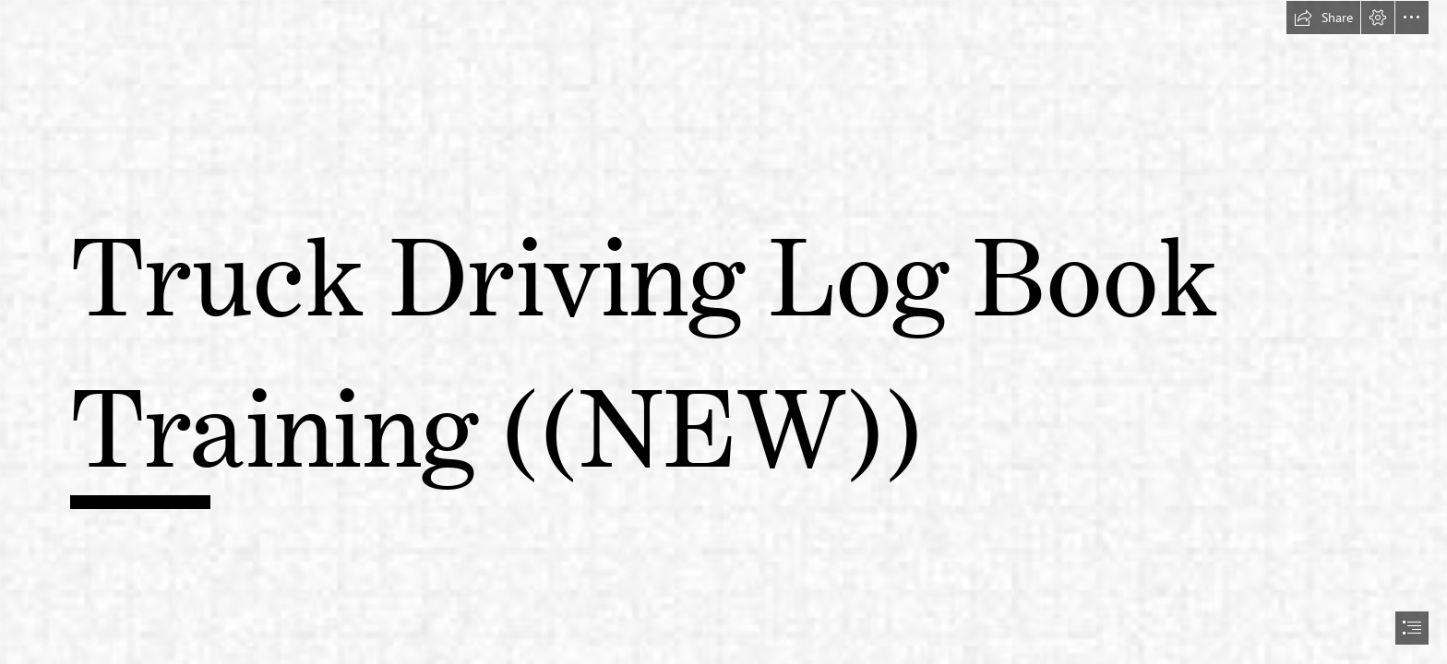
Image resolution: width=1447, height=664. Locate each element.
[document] (723, 332)
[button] (1323, 17)
